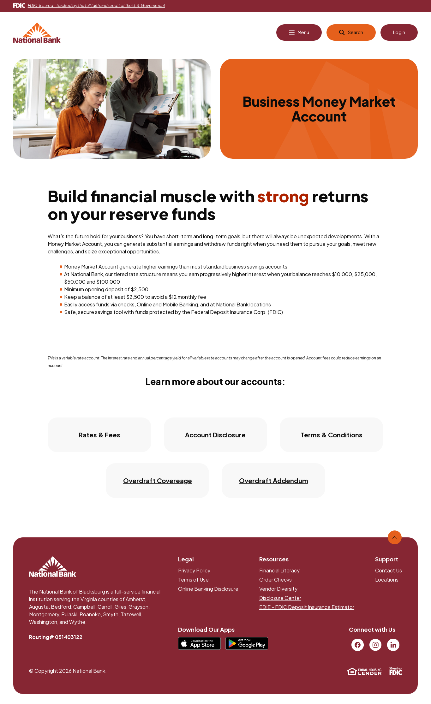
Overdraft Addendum (273, 483)
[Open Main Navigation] (295, 35)
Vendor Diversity (278, 591)
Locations (386, 581)
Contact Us (388, 572)
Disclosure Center (280, 600)
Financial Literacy (279, 572)
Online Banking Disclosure (208, 591)
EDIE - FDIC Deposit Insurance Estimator (306, 609)
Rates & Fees (99, 437)
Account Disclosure (215, 437)
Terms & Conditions (331, 437)
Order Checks (275, 581)
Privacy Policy (194, 572)
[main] (215, 286)
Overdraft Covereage (157, 483)
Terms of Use (193, 581)
